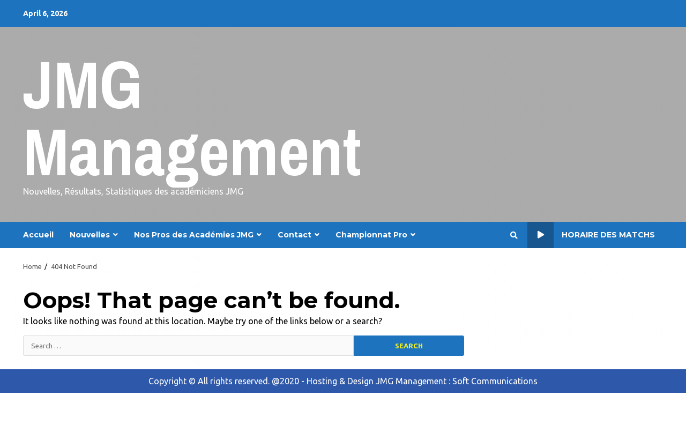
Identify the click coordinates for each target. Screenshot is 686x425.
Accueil (38, 235)
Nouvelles (90, 235)
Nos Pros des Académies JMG (193, 235)
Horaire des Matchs (591, 235)
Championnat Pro (371, 235)
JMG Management (192, 117)
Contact (294, 235)
